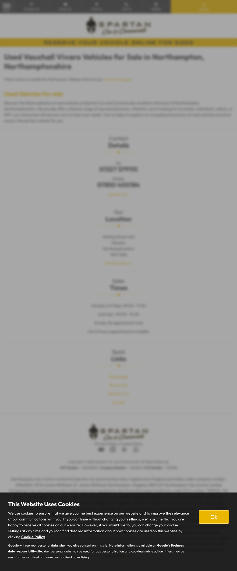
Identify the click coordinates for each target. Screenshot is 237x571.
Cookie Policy (33, 536)
